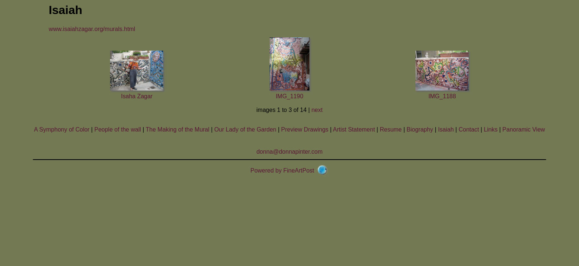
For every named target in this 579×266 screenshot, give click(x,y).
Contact (469, 129)
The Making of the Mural (178, 129)
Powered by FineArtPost (282, 170)
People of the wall (117, 129)
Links (490, 129)
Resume (391, 129)
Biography (420, 129)
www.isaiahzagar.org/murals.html (92, 29)
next (316, 110)
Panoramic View (524, 129)
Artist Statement (354, 129)
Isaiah (446, 129)
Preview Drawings (304, 129)
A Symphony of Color (61, 129)
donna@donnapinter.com (289, 152)
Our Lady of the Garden (245, 129)
